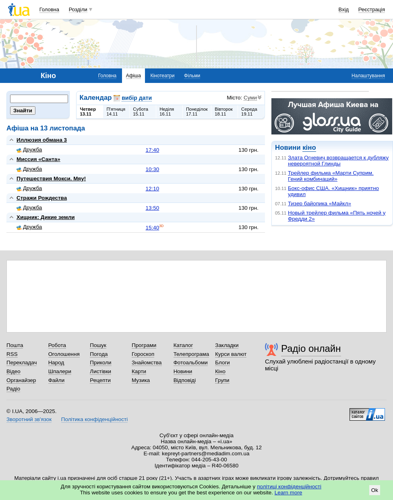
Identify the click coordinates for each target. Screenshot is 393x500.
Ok (374, 490)
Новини (183, 371)
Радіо (13, 389)
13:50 (152, 208)
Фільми (192, 76)
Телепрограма (191, 354)
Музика (141, 380)
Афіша (133, 76)
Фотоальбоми (191, 363)
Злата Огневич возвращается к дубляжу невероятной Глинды (338, 161)
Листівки (100, 371)
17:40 (152, 150)
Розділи (78, 9)
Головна (49, 9)
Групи (222, 380)
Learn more (288, 493)
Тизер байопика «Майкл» (319, 203)
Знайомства (147, 363)
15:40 (152, 228)
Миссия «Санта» (38, 159)
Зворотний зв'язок (29, 419)
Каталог (183, 345)
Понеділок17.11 (197, 111)
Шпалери (59, 371)
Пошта (14, 345)
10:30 (152, 169)
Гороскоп (143, 354)
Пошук (98, 345)
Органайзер (21, 380)
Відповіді (185, 380)
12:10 (152, 189)
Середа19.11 (249, 111)
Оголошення (64, 354)
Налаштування (368, 76)
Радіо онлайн (311, 348)
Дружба (29, 150)
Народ (56, 363)
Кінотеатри (162, 76)
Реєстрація (371, 9)
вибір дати (137, 98)
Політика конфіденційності (94, 419)
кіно (309, 147)
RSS (12, 354)
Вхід (344, 9)
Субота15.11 (140, 111)
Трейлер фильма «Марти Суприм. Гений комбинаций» (331, 176)
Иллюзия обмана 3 (42, 140)
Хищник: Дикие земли (45, 217)
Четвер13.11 (88, 111)
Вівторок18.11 (224, 111)
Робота (57, 345)
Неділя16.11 (166, 111)
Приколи (100, 363)
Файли (56, 380)
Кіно (220, 371)
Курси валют (230, 354)
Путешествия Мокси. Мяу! (51, 179)
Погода (99, 354)
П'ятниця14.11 (115, 111)
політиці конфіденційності (289, 486)
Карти (139, 371)
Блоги (222, 363)
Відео (13, 371)
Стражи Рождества (42, 198)
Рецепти (100, 380)
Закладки (226, 345)
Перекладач (21, 363)
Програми (144, 345)
